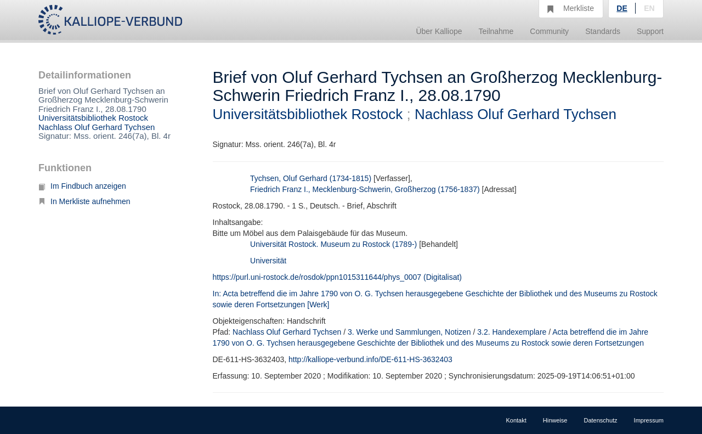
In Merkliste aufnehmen (84, 201)
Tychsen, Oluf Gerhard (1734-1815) (310, 178)
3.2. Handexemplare (511, 332)
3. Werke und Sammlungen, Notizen (409, 332)
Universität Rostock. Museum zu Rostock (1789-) (333, 244)
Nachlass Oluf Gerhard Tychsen (96, 127)
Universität (268, 260)
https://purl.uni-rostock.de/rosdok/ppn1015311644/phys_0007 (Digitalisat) (337, 277)
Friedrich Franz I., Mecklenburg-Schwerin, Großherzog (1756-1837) (365, 189)
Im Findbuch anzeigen (82, 186)
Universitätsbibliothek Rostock (93, 117)
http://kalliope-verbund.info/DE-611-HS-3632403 (370, 359)
